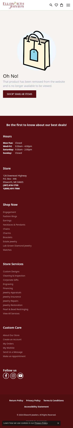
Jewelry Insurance (12, 296)
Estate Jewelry (10, 241)
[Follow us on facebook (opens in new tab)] (6, 376)
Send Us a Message (12, 352)
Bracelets (7, 237)
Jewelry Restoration (12, 305)
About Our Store (11, 335)
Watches (7, 249)
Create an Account (12, 339)
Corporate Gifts (10, 279)
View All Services (11, 313)
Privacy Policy (33, 400)
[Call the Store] (10, 185)
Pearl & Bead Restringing (15, 309)
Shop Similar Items (19, 94)
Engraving (8, 284)
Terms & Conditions (53, 400)
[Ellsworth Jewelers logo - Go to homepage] (13, 5)
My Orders (8, 343)
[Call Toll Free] (11, 188)
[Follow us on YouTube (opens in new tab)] (20, 376)
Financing (8, 288)
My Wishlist (9, 347)
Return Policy (16, 400)
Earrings (7, 220)
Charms (7, 233)
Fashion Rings (10, 216)
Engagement (9, 212)
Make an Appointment (14, 356)
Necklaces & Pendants (14, 224)
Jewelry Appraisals (12, 292)
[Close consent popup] (58, 423)
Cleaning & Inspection (14, 275)
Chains (6, 228)
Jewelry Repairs (10, 300)
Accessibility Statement (36, 406)
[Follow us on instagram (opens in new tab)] (13, 376)
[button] (51, 5)
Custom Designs (11, 271)
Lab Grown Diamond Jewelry (17, 245)
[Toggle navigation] (68, 5)
